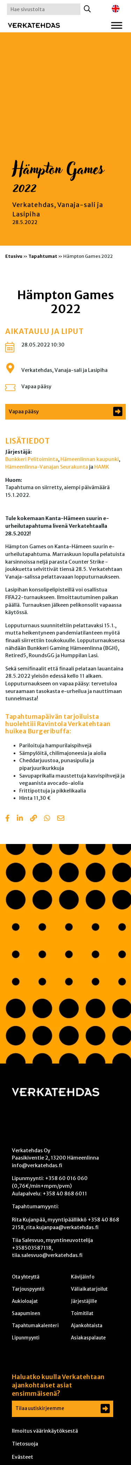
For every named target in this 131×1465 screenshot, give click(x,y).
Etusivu (13, 256)
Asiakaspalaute (88, 1338)
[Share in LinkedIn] (20, 819)
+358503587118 (31, 1248)
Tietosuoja (25, 1444)
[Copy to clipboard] (33, 819)
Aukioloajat (25, 1301)
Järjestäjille (84, 1301)
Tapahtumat (42, 256)
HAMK (101, 467)
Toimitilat (82, 1313)
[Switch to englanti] (115, 9)
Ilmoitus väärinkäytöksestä (45, 1431)
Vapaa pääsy (36, 386)
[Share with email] (61, 819)
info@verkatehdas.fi (37, 1165)
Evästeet (22, 1457)
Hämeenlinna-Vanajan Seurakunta (46, 467)
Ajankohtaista (86, 1326)
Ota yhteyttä (25, 1277)
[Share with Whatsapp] (47, 819)
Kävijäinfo (82, 1277)
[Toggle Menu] (116, 25)
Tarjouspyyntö (28, 1289)
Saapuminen (26, 1313)
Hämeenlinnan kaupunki (89, 459)
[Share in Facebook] (7, 819)
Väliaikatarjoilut (89, 1289)
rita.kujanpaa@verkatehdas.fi (62, 1227)
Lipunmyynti (25, 1338)
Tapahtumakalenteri (35, 1326)
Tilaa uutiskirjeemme (39, 1408)
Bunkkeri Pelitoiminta (31, 459)
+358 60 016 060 (66, 1178)
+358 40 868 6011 (65, 1194)
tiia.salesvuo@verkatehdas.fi (47, 1255)
